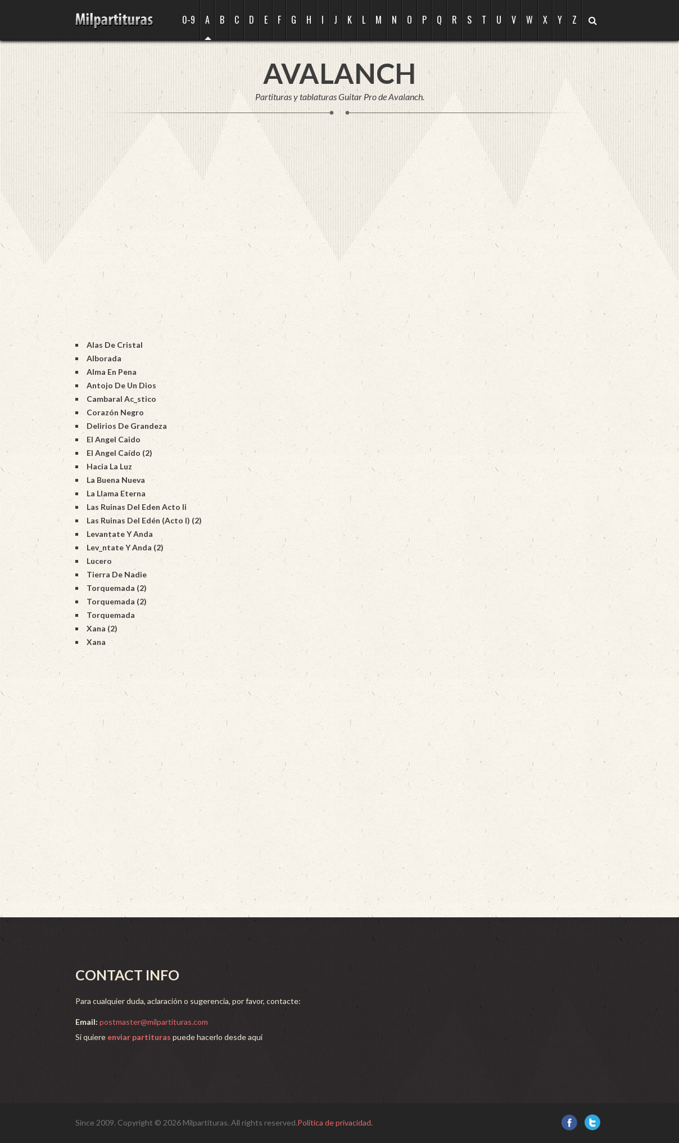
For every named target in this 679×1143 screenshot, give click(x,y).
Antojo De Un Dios (121, 385)
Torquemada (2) (117, 588)
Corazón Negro (115, 412)
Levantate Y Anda (120, 534)
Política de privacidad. (335, 1122)
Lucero (99, 561)
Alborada (104, 358)
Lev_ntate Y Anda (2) (125, 547)
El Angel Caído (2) (119, 453)
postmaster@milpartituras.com (153, 1022)
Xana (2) (102, 628)
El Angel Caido (114, 439)
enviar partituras (139, 1037)
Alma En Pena (112, 371)
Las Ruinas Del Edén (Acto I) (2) (144, 520)
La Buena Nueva (116, 480)
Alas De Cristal (115, 344)
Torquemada (111, 615)
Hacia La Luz (109, 466)
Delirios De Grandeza (127, 426)
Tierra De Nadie (117, 574)
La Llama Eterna (116, 493)
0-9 (188, 19)
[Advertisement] (280, 238)
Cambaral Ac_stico (121, 399)
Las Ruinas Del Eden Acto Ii (137, 507)
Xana (96, 642)
